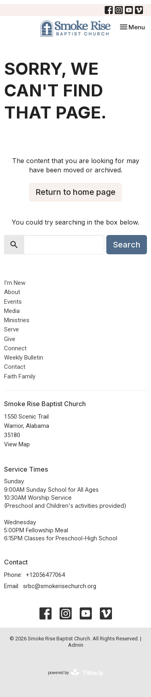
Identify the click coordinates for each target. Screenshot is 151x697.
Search (127, 244)
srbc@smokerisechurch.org (59, 586)
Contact (14, 366)
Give (9, 339)
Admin (75, 645)
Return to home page (75, 192)
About (12, 292)
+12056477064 (45, 574)
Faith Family (19, 376)
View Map (17, 444)
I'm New (14, 282)
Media (12, 311)
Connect (15, 348)
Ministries (16, 320)
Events (13, 301)
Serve (11, 329)
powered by (75, 672)
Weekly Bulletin (23, 357)
